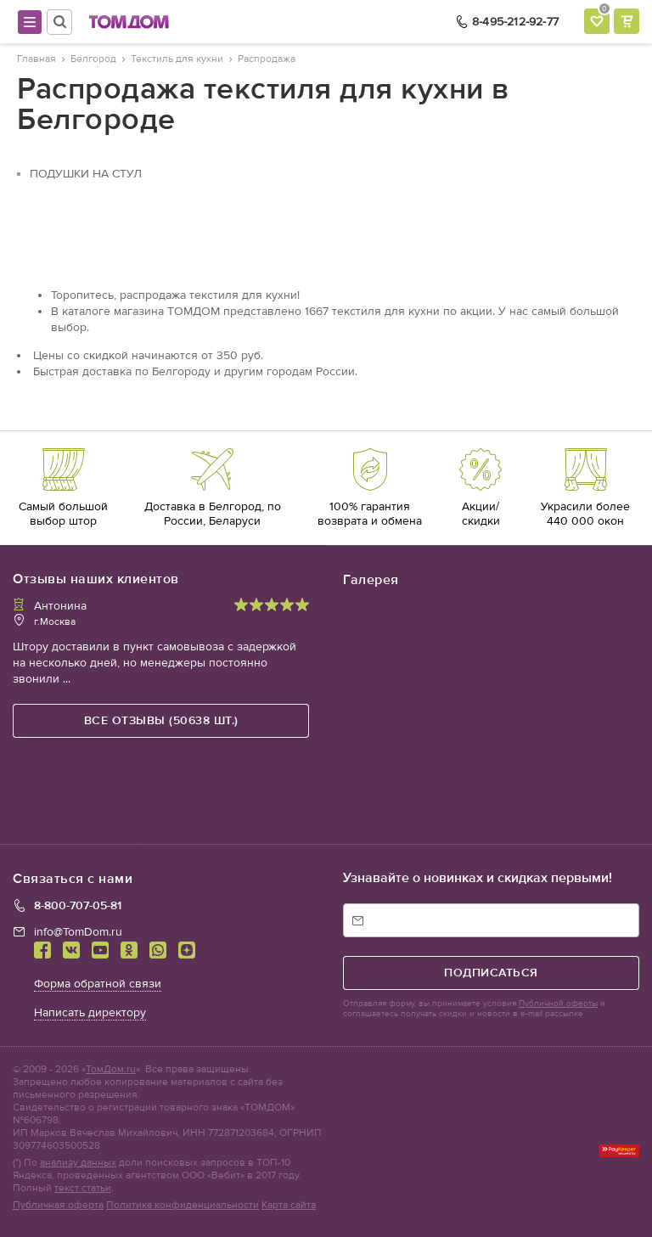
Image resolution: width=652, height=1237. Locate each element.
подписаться (491, 972)
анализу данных (78, 1162)
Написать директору (90, 1012)
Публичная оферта (58, 1205)
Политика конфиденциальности (182, 1205)
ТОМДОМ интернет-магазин (129, 22)
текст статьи (82, 1188)
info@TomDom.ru (78, 932)
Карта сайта (288, 1205)
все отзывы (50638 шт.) (161, 720)
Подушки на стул (86, 173)
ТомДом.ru (111, 1069)
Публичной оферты (558, 1003)
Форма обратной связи (97, 983)
